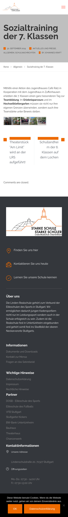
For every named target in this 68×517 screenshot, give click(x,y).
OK (15, 508)
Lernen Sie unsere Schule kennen (35, 277)
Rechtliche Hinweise (17, 389)
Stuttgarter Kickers (16, 417)
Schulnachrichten (25, 53)
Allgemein (8, 53)
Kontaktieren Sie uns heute (31, 263)
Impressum (12, 384)
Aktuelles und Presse (44, 48)
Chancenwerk (14, 438)
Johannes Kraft (53, 53)
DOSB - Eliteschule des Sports (23, 401)
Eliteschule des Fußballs (19, 406)
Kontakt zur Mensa (16, 356)
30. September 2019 (16, 48)
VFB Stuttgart (13, 412)
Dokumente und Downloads (22, 351)
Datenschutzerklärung (18, 379)
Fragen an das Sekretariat (20, 362)
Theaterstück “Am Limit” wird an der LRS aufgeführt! (19, 152)
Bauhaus (11, 428)
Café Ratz (53, 88)
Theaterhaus (13, 433)
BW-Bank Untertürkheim (20, 422)
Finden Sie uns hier (26, 250)
